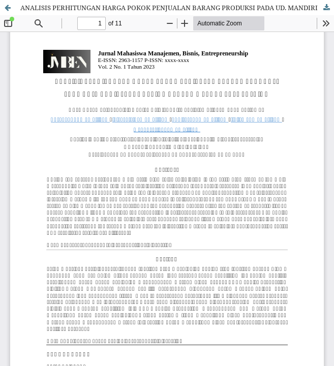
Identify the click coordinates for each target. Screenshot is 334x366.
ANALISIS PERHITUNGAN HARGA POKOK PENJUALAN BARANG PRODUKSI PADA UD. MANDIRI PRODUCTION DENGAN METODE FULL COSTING (177, 7)
